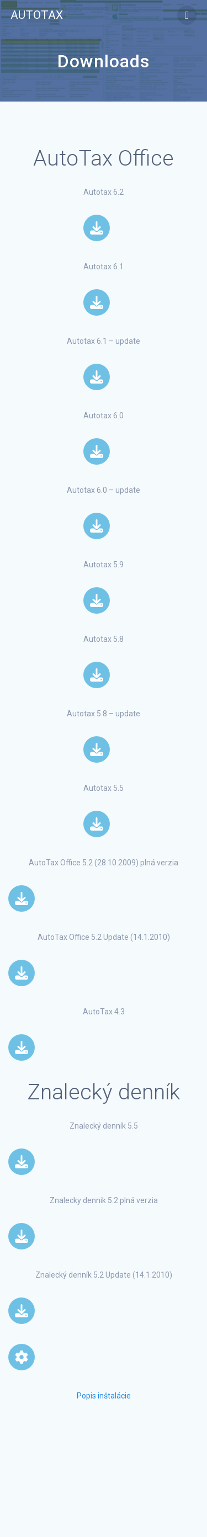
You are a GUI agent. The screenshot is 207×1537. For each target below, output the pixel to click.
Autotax (36, 15)
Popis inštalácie (104, 1395)
